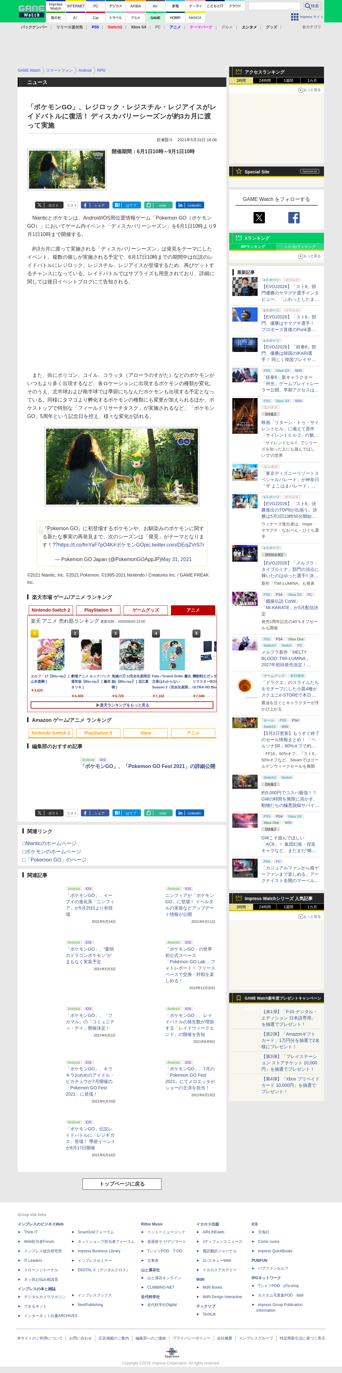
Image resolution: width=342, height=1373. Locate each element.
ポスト (53, 205)
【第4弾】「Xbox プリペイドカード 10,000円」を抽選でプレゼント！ (290, 1085)
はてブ (131, 205)
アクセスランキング (264, 72)
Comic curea (268, 1241)
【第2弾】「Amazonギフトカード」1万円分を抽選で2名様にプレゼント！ (290, 1040)
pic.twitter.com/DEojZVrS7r (174, 544)
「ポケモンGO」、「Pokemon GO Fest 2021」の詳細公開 (147, 766)
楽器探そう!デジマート (166, 1241)
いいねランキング (300, 247)
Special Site (257, 171)
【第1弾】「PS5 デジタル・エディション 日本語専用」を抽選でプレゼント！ (289, 1018)
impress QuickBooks (275, 1251)
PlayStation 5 (98, 610)
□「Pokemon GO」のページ (54, 859)
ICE (255, 1224)
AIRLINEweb (213, 1232)
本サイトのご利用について (40, 1338)
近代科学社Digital (162, 1305)
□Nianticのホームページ (49, 843)
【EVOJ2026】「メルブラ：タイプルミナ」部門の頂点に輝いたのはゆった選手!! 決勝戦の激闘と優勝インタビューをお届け (290, 575)
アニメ (193, 610)
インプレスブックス (95, 1295)
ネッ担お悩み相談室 (41, 1279)
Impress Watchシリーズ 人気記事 (279, 898)
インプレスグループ (256, 1338)
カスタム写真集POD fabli (280, 1295)
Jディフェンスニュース (222, 1241)
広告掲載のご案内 (114, 1338)
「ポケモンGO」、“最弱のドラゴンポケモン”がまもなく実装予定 (90, 955)
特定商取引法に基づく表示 (302, 1338)
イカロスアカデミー (220, 1270)
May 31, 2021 (176, 559)
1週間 (289, 80)
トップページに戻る (122, 1184)
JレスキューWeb (217, 1260)
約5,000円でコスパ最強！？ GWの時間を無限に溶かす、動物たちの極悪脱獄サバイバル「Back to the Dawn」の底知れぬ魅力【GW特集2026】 (290, 805)
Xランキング (257, 238)
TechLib (209, 1314)
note (162, 205)
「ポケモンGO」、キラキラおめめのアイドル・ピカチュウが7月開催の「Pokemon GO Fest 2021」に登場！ (90, 1081)
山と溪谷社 (150, 1270)
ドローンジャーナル (41, 1270)
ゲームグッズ (145, 610)
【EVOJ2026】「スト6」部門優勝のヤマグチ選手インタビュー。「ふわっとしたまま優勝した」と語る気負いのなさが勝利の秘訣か (290, 299)
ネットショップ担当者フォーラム (106, 1241)
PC (158, 27)
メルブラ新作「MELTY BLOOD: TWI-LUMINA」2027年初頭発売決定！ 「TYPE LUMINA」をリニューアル (289, 665)
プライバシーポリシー (192, 1338)
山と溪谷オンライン (164, 1278)
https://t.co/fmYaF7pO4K (85, 544)
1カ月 (312, 80)
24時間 (265, 80)
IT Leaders (33, 1260)
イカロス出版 (207, 1224)
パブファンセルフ (273, 1268)
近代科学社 (150, 1297)
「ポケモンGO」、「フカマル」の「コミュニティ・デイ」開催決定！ (90, 1022)
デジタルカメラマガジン (45, 1297)
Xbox (145, 732)
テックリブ (205, 1306)
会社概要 (224, 1338)
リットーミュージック (166, 1232)
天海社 (263, 1232)
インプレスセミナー (95, 1260)
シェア (99, 205)
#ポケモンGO (128, 544)
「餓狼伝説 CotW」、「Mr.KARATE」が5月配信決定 (289, 607)
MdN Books (212, 1287)
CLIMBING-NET (160, 1287)
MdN (200, 1279)
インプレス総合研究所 (43, 1251)
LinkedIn (194, 205)
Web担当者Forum (39, 1241)
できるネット (35, 1306)
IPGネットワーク (266, 1278)
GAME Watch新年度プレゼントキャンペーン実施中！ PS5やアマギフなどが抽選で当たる (283, 1000)
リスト (72, 205)
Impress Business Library (99, 1251)
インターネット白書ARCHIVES (50, 1316)
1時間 (241, 80)
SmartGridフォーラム (96, 1232)
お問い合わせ (80, 1338)
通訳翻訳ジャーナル (220, 1251)
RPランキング (253, 247)
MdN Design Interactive (222, 1297)
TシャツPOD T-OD (164, 1251)
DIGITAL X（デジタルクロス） (104, 1270)
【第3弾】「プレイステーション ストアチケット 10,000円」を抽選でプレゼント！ (289, 1063)
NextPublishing (90, 1305)
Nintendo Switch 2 (51, 610)
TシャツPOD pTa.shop (278, 1286)
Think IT (31, 1232)
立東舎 (153, 1260)
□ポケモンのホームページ (51, 851)
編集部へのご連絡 (151, 1338)
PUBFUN (259, 1260)
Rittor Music (152, 1224)
